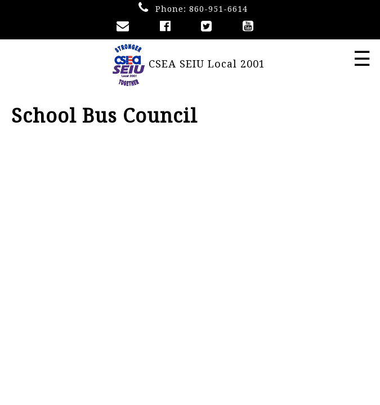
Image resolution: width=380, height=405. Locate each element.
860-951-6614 (218, 9)
